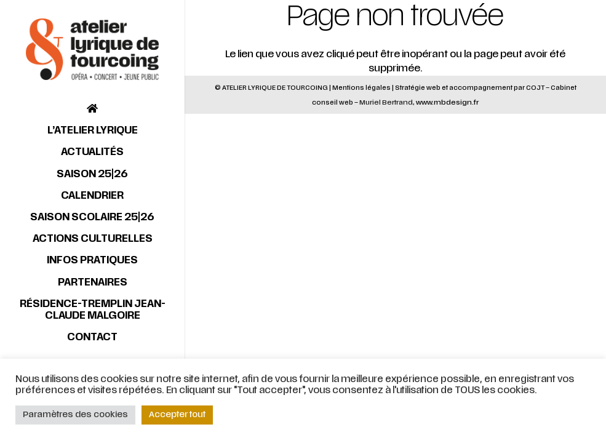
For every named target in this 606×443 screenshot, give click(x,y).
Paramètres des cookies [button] (75, 415)
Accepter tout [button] (177, 415)
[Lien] (92, 49)
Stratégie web (418, 88)
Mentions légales (361, 88)
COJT (535, 88)
